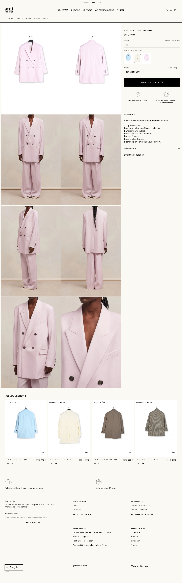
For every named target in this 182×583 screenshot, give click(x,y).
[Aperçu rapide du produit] (43, 453)
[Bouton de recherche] (171, 10)
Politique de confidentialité (85, 541)
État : (126, 68)
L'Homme (75, 10)
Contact (76, 510)
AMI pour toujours (139, 510)
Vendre (120, 10)
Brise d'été (63, 10)
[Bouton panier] (175, 10)
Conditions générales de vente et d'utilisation (93, 532)
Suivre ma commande (82, 514)
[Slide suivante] (173, 434)
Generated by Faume (140, 565)
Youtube (134, 537)
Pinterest (135, 545)
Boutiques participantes (142, 514)
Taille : (127, 41)
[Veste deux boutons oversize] (113, 434)
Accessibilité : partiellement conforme (90, 545)
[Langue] (16, 568)
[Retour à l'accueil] (9, 10)
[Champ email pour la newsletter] (33, 513)
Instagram (135, 541)
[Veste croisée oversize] (26, 434)
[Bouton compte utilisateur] (167, 10)
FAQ (75, 506)
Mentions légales (81, 537)
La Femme (87, 10)
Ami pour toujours (104, 10)
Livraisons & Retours (140, 506)
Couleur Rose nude (133, 51)
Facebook (135, 532)
